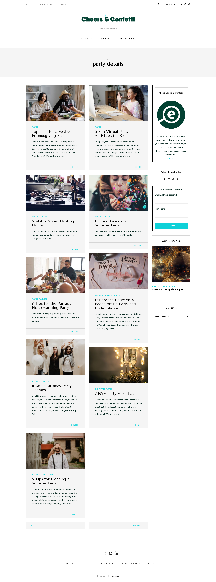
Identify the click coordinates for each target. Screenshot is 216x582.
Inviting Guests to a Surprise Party (113, 223)
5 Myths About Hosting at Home (55, 223)
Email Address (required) (166, 195)
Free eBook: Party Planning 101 (168, 289)
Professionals (126, 38)
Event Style (100, 389)
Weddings (115, 295)
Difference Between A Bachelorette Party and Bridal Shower (115, 304)
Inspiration (37, 381)
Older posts (35, 525)
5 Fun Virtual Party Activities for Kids (112, 133)
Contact (151, 564)
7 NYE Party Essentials (115, 393)
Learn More (171, 158)
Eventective (85, 38)
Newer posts (138, 525)
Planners (104, 38)
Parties (35, 127)
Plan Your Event (106, 564)
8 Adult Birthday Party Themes (52, 388)
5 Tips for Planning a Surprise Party (51, 481)
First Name (160, 209)
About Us (30, 4)
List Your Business (46, 4)
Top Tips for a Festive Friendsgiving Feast (51, 133)
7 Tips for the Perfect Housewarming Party (51, 305)
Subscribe (63, 4)
